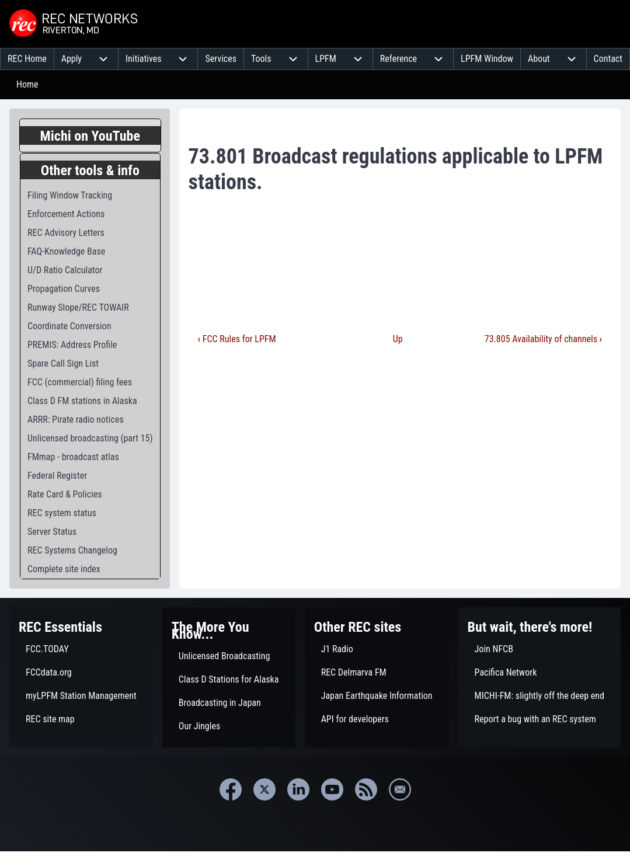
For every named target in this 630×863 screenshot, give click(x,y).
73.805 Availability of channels (543, 338)
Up (398, 338)
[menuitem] (27, 58)
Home (27, 84)
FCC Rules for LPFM (237, 338)
